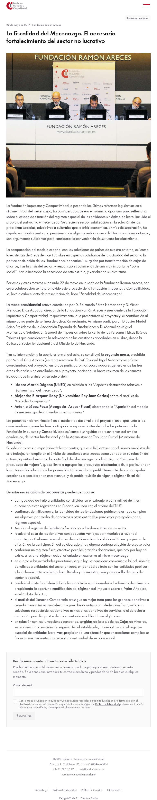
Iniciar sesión (114, 790)
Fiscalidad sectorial (137, 18)
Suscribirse (24, 716)
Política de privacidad (64, 790)
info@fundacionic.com (92, 769)
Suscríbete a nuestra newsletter (78, 774)
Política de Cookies (91, 790)
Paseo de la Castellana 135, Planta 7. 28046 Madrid (78, 764)
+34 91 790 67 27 (63, 769)
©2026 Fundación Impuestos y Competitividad (78, 759)
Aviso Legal (41, 790)
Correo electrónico (23, 685)
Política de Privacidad (107, 704)
